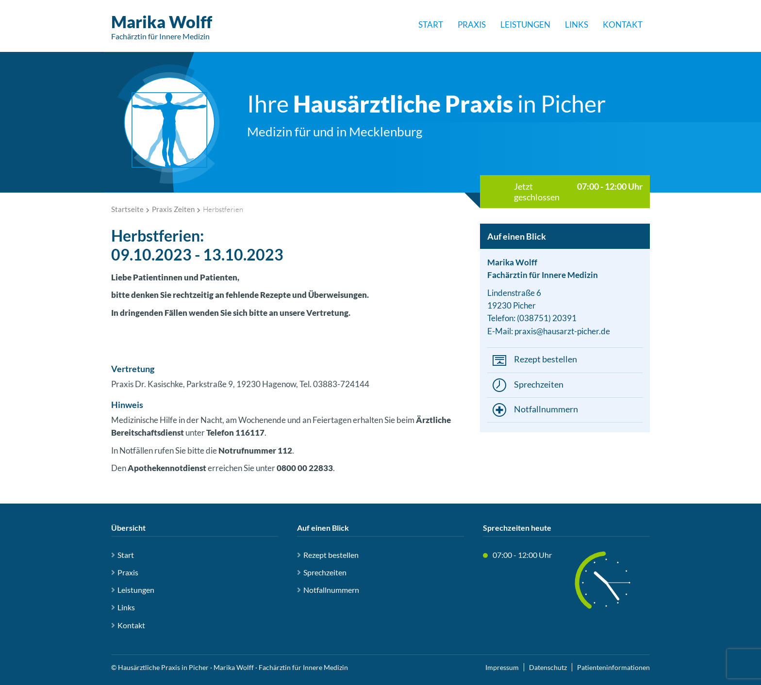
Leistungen (525, 24)
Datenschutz (548, 667)
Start (430, 24)
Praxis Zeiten (173, 209)
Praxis (472, 24)
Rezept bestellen (545, 359)
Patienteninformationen (613, 667)
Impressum (502, 667)
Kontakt (623, 24)
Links (576, 24)
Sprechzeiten (538, 384)
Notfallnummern (546, 409)
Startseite (127, 209)
